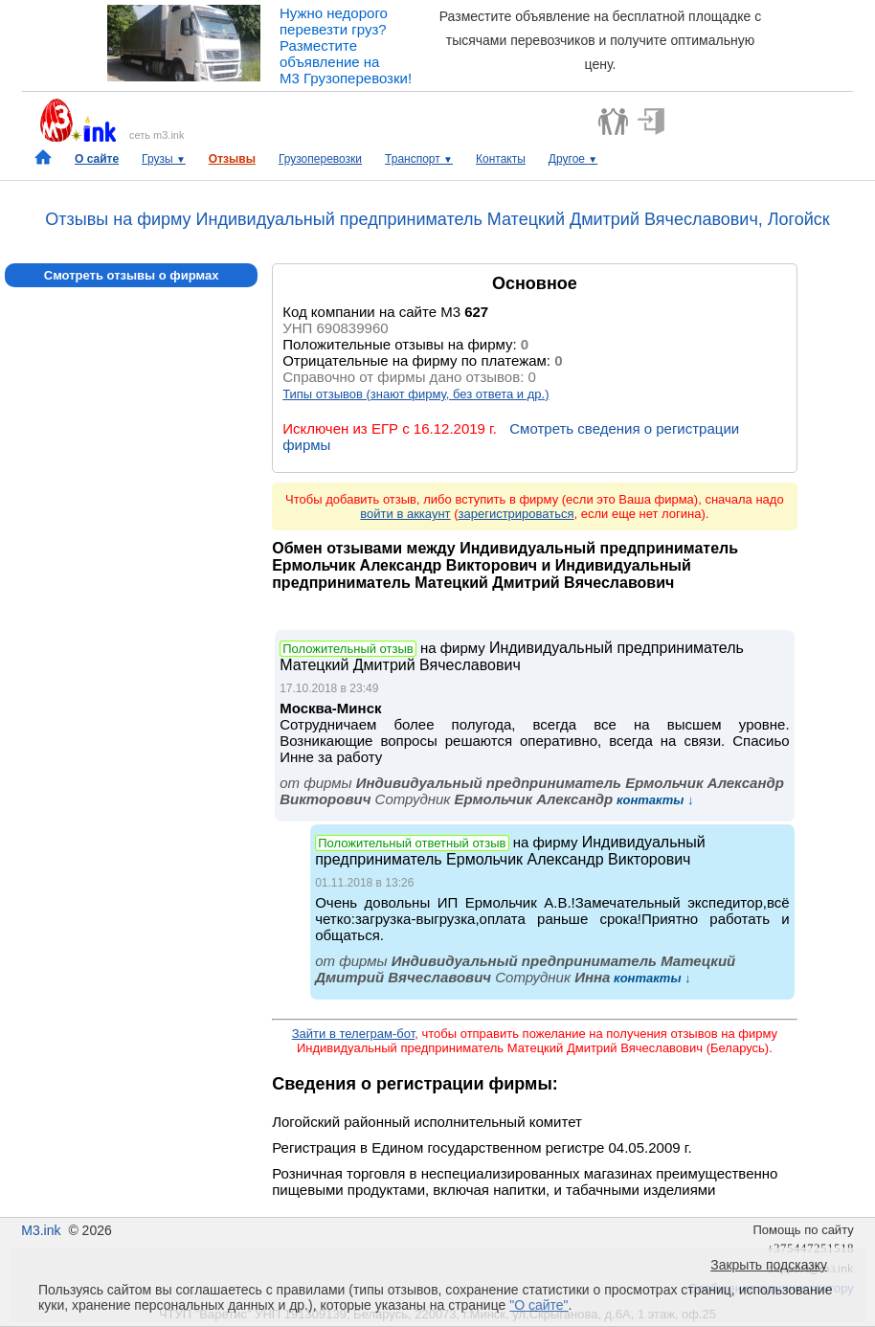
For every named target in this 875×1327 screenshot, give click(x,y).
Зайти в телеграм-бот (353, 1033)
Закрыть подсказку (768, 1264)
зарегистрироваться (516, 513)
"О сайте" (538, 1305)
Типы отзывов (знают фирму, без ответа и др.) (415, 394)
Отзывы (232, 159)
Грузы (164, 159)
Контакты (501, 159)
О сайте (97, 159)
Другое (573, 159)
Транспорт (419, 159)
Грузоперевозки (320, 159)
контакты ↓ (653, 800)
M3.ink (40, 1230)
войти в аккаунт (405, 513)
